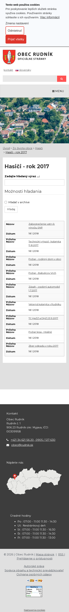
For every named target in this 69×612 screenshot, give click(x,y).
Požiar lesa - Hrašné (40, 331)
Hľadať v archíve (17, 202)
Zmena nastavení (17, 23)
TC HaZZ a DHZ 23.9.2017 (43, 318)
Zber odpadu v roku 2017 (43, 345)
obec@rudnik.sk (22, 445)
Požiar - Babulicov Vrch (42, 272)
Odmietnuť (15, 30)
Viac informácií (50, 17)
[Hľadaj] (30, 78)
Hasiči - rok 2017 (16, 152)
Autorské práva (34, 566)
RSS (61, 554)
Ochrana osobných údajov (34, 574)
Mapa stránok (45, 554)
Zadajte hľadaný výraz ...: (22, 176)
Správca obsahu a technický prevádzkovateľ (34, 570)
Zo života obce (22, 148)
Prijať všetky (16, 39)
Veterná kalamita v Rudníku (45, 304)
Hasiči (39, 148)
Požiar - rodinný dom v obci (45, 259)
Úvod (6, 148)
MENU (58, 91)
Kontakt (8, 69)
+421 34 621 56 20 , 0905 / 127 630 (33, 440)
